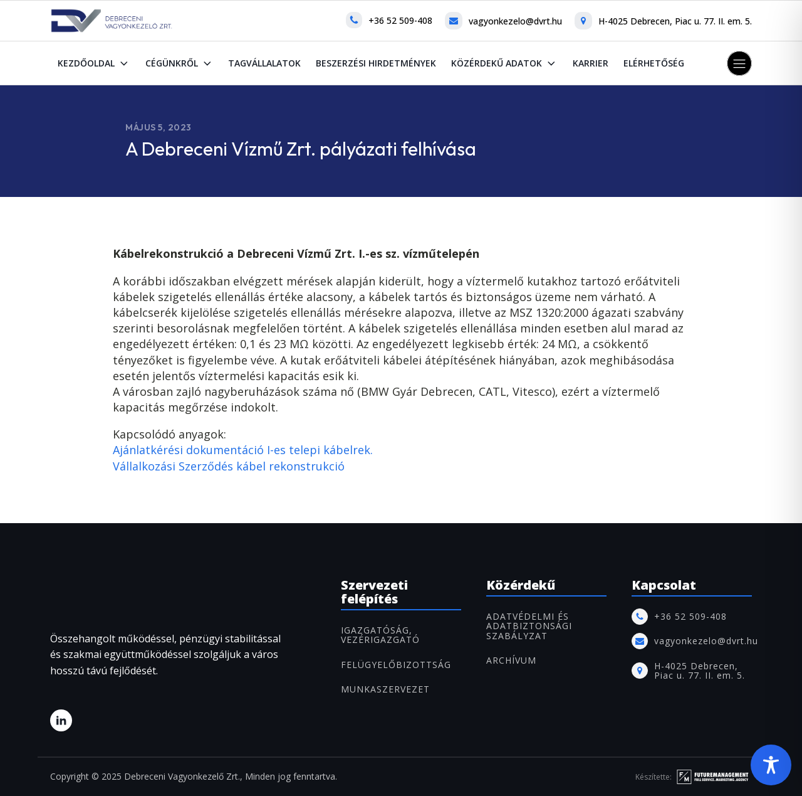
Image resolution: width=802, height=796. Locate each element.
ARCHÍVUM (511, 660)
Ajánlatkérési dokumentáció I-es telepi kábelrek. (243, 449)
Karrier (590, 63)
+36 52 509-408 (400, 20)
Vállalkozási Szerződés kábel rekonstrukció (229, 466)
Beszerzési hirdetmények (376, 63)
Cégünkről (179, 63)
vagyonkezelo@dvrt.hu (515, 21)
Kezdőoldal (94, 63)
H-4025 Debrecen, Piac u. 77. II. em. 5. (675, 21)
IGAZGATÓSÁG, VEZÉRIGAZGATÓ (380, 635)
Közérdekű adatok (504, 63)
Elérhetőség (653, 63)
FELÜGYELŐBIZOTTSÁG (396, 664)
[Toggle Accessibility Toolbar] (771, 765)
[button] (739, 63)
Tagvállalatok (264, 63)
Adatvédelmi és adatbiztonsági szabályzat (529, 626)
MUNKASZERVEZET (385, 689)
